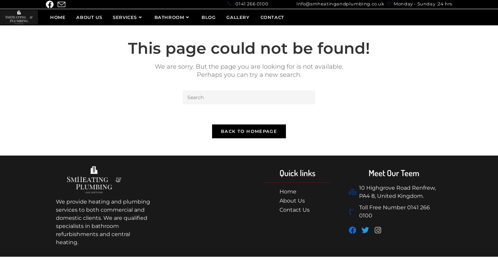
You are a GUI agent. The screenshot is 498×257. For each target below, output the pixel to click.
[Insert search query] (249, 97)
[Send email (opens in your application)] (61, 4)
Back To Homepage (249, 131)
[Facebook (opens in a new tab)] (51, 4)
